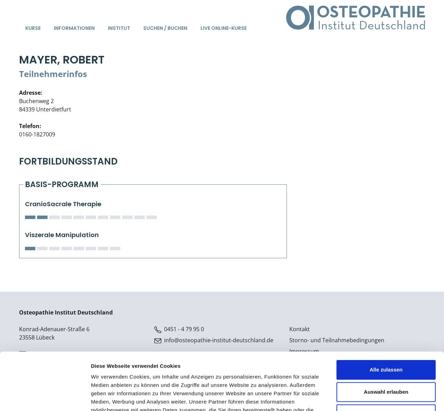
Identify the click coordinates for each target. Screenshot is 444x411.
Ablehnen (386, 365)
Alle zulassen (385, 320)
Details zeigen (368, 397)
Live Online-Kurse (223, 28)
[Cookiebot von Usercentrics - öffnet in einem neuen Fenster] (45, 397)
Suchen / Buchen (165, 28)
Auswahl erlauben (386, 342)
